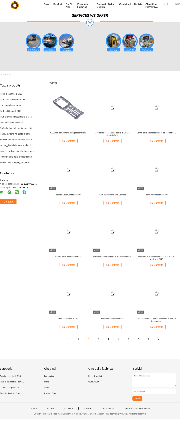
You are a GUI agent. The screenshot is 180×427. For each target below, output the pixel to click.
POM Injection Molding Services (112, 195)
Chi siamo (69, 408)
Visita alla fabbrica (82, 5)
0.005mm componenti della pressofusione (68, 133)
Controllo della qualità (105, 5)
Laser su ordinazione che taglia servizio (17, 151)
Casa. (47, 4)
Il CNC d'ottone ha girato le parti (15, 134)
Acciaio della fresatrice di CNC (68, 257)
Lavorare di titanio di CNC (112, 319)
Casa (34, 408)
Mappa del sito (108, 408)
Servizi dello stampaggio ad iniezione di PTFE (156, 133)
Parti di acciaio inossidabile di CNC (16, 117)
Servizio (47, 387)
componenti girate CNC (11, 105)
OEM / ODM (93, 382)
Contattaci (125, 4)
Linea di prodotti (95, 376)
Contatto (8, 201)
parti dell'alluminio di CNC (12, 122)
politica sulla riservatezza (137, 408)
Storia (46, 382)
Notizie (138, 4)
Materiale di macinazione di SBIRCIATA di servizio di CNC (156, 258)
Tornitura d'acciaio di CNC (156, 195)
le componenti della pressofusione (16, 157)
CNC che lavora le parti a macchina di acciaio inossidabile (156, 320)
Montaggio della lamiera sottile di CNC (17, 145)
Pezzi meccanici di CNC (11, 94)
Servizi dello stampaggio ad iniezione (17, 162)
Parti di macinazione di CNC (13, 99)
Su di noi (69, 5)
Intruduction (49, 376)
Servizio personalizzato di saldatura (16, 139)
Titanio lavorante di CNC (68, 319)
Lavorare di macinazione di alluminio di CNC (112, 257)
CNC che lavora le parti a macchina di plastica (17, 128)
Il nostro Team (50, 393)
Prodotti (58, 4)
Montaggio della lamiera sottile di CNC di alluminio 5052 (112, 134)
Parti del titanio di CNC (10, 111)
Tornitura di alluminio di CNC (68, 195)
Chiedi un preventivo (152, 5)
